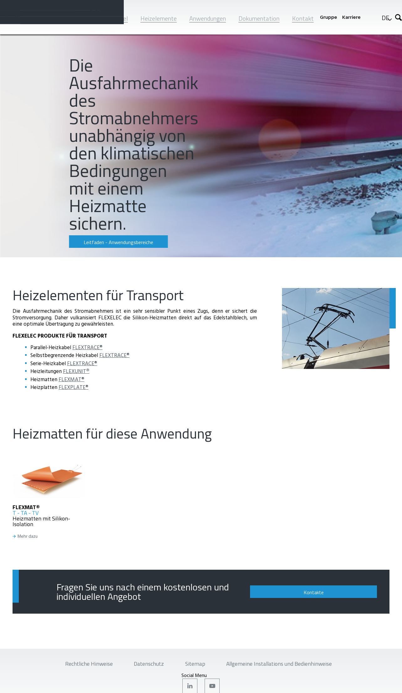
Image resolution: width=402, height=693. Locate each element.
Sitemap (195, 664)
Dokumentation (258, 18)
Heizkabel (115, 18)
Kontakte (337, 592)
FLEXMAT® (71, 379)
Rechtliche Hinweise (79, 664)
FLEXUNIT (76, 371)
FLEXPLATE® (73, 387)
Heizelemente (158, 18)
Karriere (351, 17)
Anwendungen (207, 18)
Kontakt (303, 18)
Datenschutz (145, 664)
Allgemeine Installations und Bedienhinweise (286, 664)
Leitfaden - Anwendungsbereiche (111, 242)
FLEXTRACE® (87, 347)
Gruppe (328, 17)
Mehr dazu (28, 536)
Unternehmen (72, 18)
